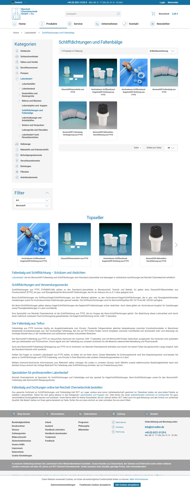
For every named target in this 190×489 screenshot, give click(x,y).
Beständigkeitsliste (21, 422)
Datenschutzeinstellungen (63, 485)
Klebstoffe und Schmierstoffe (32, 150)
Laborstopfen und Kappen (92, 395)
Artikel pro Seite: (154, 147)
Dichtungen (23, 166)
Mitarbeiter (83, 429)
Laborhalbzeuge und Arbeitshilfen (31, 119)
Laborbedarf (23, 79)
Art (17, 200)
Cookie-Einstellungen (22, 455)
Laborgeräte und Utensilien (35, 130)
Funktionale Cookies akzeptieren (95, 485)
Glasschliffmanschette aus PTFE (72, 90)
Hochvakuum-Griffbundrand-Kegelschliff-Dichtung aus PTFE (103, 92)
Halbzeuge (23, 144)
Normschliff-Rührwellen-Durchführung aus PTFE (103, 133)
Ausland (49, 426)
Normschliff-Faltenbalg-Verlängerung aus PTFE (73, 133)
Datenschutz (18, 452)
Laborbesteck (26, 89)
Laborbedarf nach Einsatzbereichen (28, 136)
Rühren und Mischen (29, 101)
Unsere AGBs (18, 444)
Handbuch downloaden (56, 433)
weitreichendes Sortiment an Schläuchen (150, 395)
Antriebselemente (26, 177)
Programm (83, 422)
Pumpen (21, 73)
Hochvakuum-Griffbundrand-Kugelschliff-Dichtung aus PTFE (134, 92)
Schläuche (22, 51)
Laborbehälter (26, 84)
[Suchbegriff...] (93, 14)
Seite (136, 147)
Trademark (50, 437)
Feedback (49, 441)
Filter (20, 192)
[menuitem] (164, 2)
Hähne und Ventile (26, 62)
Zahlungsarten (19, 433)
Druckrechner (18, 426)
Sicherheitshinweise (21, 441)
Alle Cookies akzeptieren (127, 485)
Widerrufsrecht (19, 437)
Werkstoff (20, 205)
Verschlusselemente (27, 161)
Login (162, 2)
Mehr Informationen (139, 479)
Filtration (22, 172)
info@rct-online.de (154, 427)
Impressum (17, 448)
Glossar (15, 429)
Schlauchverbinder (26, 56)
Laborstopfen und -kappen (34, 105)
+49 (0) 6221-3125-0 (77, 2)
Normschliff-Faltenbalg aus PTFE (164, 90)
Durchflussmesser (26, 68)
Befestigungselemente (28, 155)
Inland (48, 422)
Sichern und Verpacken (30, 125)
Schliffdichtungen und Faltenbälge (32, 111)
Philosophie (83, 426)
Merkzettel (173, 2)
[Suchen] (118, 14)
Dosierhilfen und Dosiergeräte (27, 94)
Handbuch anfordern (55, 429)
